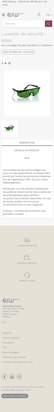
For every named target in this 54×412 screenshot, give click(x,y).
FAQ (4, 347)
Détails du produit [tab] (27, 150)
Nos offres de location (18, 52)
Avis (27, 158)
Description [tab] (27, 142)
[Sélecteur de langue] (49, 15)
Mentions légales (11, 352)
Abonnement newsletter (15, 396)
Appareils (7, 333)
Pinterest (9, 63)
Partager (2, 63)
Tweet (5, 63)
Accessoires (8, 342)
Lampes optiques (11, 338)
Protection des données (14, 357)
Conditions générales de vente (18, 362)
